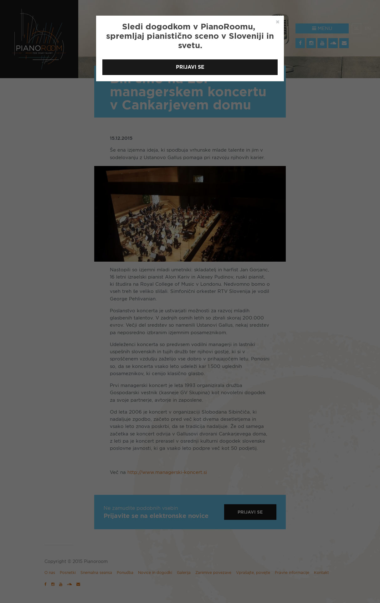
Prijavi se (190, 67)
